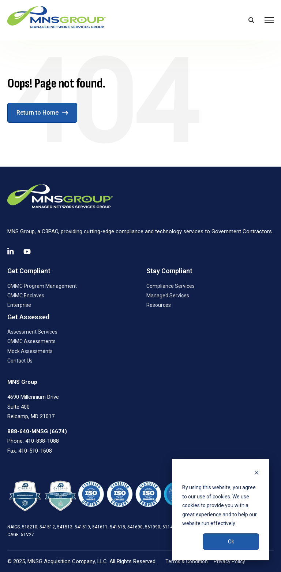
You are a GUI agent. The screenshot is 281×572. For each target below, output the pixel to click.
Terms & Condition (186, 561)
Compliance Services (170, 286)
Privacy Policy (229, 561)
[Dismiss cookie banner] (256, 473)
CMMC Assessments (31, 341)
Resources (158, 305)
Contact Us (20, 361)
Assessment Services (32, 332)
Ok (231, 542)
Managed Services (167, 295)
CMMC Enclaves (25, 295)
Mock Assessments (30, 351)
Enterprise (19, 305)
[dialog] (220, 509)
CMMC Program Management (42, 286)
